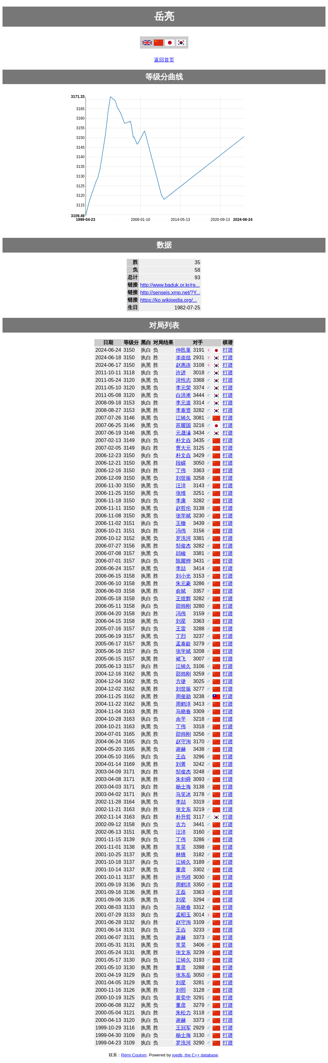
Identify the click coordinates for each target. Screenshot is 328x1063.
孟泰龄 (183, 643)
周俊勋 (183, 696)
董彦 (181, 869)
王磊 (181, 892)
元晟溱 (183, 432)
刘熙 (181, 990)
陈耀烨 (183, 561)
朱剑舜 (183, 779)
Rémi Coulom (134, 1055)
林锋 (181, 854)
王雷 (181, 628)
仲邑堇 (183, 350)
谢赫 (181, 749)
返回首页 (164, 59)
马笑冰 (183, 794)
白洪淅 (183, 395)
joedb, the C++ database (195, 1055)
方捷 (181, 681)
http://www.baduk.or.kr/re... (170, 285)
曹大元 (183, 448)
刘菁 (181, 764)
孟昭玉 (183, 914)
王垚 (181, 756)
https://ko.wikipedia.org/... (168, 300)
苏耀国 (183, 425)
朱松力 (183, 1012)
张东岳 (183, 975)
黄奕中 (183, 997)
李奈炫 (183, 357)
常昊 (181, 847)
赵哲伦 (183, 508)
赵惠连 (183, 365)
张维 (181, 493)
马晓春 (183, 711)
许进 (181, 372)
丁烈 (181, 636)
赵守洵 (183, 741)
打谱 (228, 350)
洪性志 (183, 380)
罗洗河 (183, 538)
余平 (181, 719)
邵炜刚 (183, 606)
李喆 (181, 568)
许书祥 (183, 877)
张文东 (183, 809)
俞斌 (181, 591)
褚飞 (181, 658)
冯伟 (181, 530)
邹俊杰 (183, 545)
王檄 (181, 523)
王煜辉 (183, 598)
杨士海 (183, 786)
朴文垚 (183, 440)
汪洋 (181, 485)
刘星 (181, 621)
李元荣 (183, 387)
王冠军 (183, 1027)
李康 (181, 500)
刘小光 (183, 576)
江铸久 (183, 417)
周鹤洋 (183, 704)
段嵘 (181, 463)
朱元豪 (183, 583)
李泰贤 (183, 410)
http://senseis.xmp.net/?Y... (170, 292)
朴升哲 (183, 817)
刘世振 (183, 478)
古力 (181, 824)
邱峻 (181, 553)
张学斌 (183, 515)
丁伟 (181, 470)
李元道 (183, 402)
